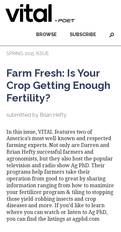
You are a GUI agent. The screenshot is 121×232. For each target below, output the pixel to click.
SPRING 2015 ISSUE (27, 53)
